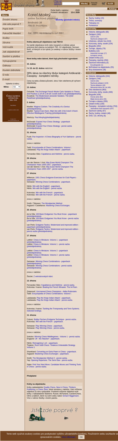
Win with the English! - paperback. (46, 186)
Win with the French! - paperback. (49, 193)
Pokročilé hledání (68, 429)
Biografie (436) (95, 94)
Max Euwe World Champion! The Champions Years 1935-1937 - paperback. (50, 163)
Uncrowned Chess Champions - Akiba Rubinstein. (56, 291)
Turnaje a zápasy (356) (98, 101)
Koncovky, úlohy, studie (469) (101, 92)
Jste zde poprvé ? (46, 429)
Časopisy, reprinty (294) (98, 60)
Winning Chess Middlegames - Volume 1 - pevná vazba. (57, 337)
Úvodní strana (34, 429)
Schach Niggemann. (71, 396)
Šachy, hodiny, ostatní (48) (99, 113)
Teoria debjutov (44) (97, 85)
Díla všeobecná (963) (97, 90)
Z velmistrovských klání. (43, 276)
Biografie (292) (95, 46)
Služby (77, 429)
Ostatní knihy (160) (96, 104)
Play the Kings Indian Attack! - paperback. (54, 150)
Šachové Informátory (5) (99, 63)
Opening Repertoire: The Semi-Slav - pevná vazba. (52, 360)
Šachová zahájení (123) (99, 83)
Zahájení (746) (95, 79)
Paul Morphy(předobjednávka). (47, 117)
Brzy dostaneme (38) (97, 70)
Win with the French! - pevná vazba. (50, 195)
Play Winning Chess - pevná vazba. (50, 328)
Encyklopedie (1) (96, 65)
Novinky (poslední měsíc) (67, 20)
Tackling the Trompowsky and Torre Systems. (61, 309)
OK (81, 437)
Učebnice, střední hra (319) (100, 41)
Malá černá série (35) (98, 99)
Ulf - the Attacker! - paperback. (47, 339)
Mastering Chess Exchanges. (58, 205)
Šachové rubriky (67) (97, 111)
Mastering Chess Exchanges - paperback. (52, 354)
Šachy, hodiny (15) (96, 18)
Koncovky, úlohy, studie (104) (101, 44)
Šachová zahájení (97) (98, 39)
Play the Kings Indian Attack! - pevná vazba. (55, 300)
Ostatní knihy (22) (96, 58)
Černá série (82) (96, 97)
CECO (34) (94, 81)
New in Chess (62, 387)
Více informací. (69, 437)
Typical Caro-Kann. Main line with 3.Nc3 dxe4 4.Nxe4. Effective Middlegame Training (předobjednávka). (52, 112)
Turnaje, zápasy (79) (97, 48)
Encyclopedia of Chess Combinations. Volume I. (51, 147)
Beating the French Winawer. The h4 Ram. (60, 287)
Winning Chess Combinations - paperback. (53, 182)
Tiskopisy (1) (94, 23)
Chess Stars (43, 389)
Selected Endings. (34, 311)
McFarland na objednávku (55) (101, 67)
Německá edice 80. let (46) (100, 87)
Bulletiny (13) (94, 51)
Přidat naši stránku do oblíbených (58, 2)
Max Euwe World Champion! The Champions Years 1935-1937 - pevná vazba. (50, 168)
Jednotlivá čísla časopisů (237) (102, 108)
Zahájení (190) (95, 34)
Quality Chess (49, 387)
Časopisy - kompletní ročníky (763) (103, 106)
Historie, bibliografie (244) (99, 76)
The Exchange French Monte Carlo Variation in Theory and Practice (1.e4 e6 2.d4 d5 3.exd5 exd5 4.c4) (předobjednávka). (54, 93)
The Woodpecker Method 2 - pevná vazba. (50, 358)
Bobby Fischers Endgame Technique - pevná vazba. (55, 319)
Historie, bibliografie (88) (99, 32)
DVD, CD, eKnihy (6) (97, 116)
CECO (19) (94, 37)
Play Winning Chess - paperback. (49, 326)
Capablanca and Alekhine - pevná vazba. (58, 154)
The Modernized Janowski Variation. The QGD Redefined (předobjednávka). (50, 97)
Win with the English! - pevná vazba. (47, 188)
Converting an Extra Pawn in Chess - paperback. (56, 352)
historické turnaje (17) (98, 53)
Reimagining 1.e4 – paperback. (45, 343)
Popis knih (57, 429)
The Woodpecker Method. (52, 203)
